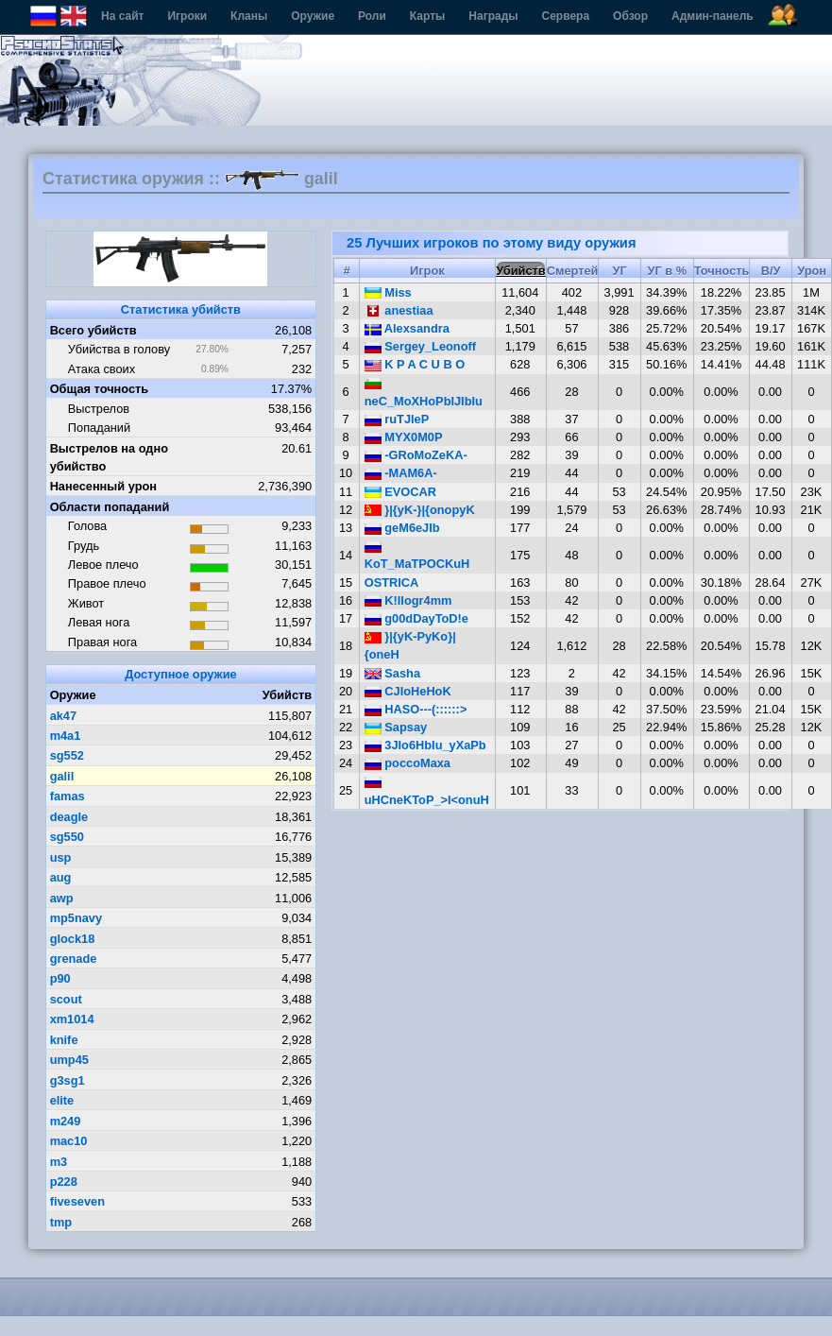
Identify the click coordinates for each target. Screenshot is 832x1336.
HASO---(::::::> (416, 709)
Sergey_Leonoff (420, 346)
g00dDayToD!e (416, 618)
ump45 (69, 1060)
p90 (60, 978)
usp (61, 857)
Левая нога (98, 622)
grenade (73, 958)
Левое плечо (103, 564)
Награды (493, 16)
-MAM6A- (401, 473)
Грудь (83, 546)
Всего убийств (93, 330)
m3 (59, 1162)
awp (62, 898)
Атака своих (101, 369)
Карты (427, 16)
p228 (63, 1181)
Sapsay (396, 727)
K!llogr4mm (408, 600)
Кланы (248, 16)
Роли (372, 16)
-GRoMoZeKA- (416, 455)
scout (66, 999)
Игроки (187, 16)
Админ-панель (712, 16)
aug (61, 877)
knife (64, 1040)
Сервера (566, 16)
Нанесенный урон (103, 486)
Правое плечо (107, 583)
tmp (61, 1222)
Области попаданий (110, 507)
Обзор (630, 16)
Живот (86, 603)
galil (62, 776)
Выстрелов (98, 409)
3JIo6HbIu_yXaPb (425, 745)
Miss (388, 292)
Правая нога (102, 642)
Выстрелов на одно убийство (109, 457)
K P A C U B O (415, 364)
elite (62, 1100)
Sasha (392, 673)
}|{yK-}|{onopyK (420, 510)
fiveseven (77, 1201)
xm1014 (72, 1019)
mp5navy (76, 918)
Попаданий (99, 427)
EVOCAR (400, 492)
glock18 (72, 939)
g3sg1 (67, 1080)
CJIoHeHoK (408, 691)
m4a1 (65, 735)
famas (67, 796)
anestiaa (399, 310)
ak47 (63, 716)
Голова (87, 526)
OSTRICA (392, 582)
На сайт (122, 16)
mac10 (69, 1141)
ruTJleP (397, 419)
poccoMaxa (407, 763)
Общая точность (99, 389)
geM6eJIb (402, 528)
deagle (69, 817)
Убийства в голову (119, 349)
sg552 (67, 755)
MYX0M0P (404, 437)
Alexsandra (407, 328)
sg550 (67, 837)
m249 (65, 1121)
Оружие (312, 16)
